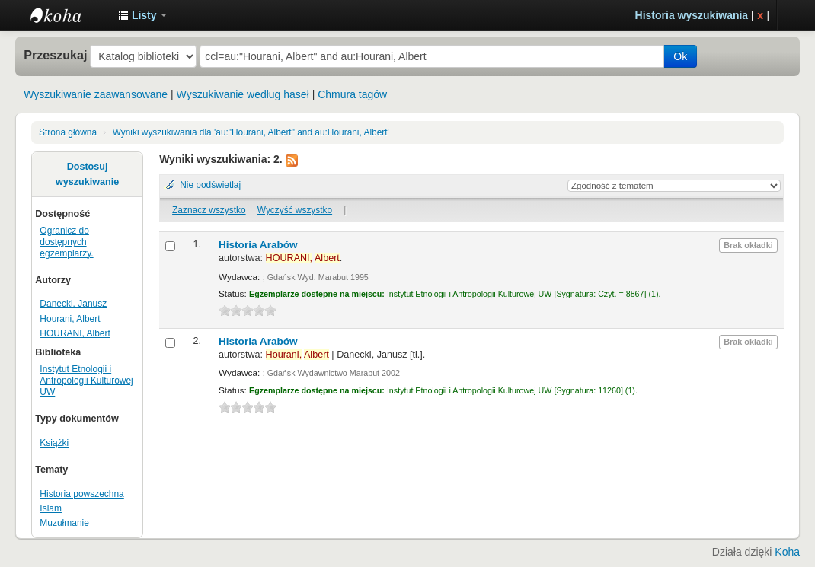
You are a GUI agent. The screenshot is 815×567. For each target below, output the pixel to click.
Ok (680, 56)
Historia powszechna (81, 494)
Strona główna (68, 132)
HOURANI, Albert (75, 333)
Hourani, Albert (70, 319)
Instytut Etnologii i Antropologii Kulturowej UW (68, 15)
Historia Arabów (258, 244)
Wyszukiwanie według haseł (243, 94)
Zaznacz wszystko (208, 210)
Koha (787, 552)
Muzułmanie (64, 523)
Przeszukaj (55, 55)
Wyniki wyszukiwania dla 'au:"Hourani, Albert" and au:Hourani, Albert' (251, 132)
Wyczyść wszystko (294, 210)
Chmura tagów (352, 94)
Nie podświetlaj (210, 185)
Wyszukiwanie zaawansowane (96, 94)
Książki (54, 443)
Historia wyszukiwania (692, 15)
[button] (142, 15)
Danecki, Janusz (73, 303)
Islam (51, 508)
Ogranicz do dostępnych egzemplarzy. (66, 242)
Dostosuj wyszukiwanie (87, 174)
